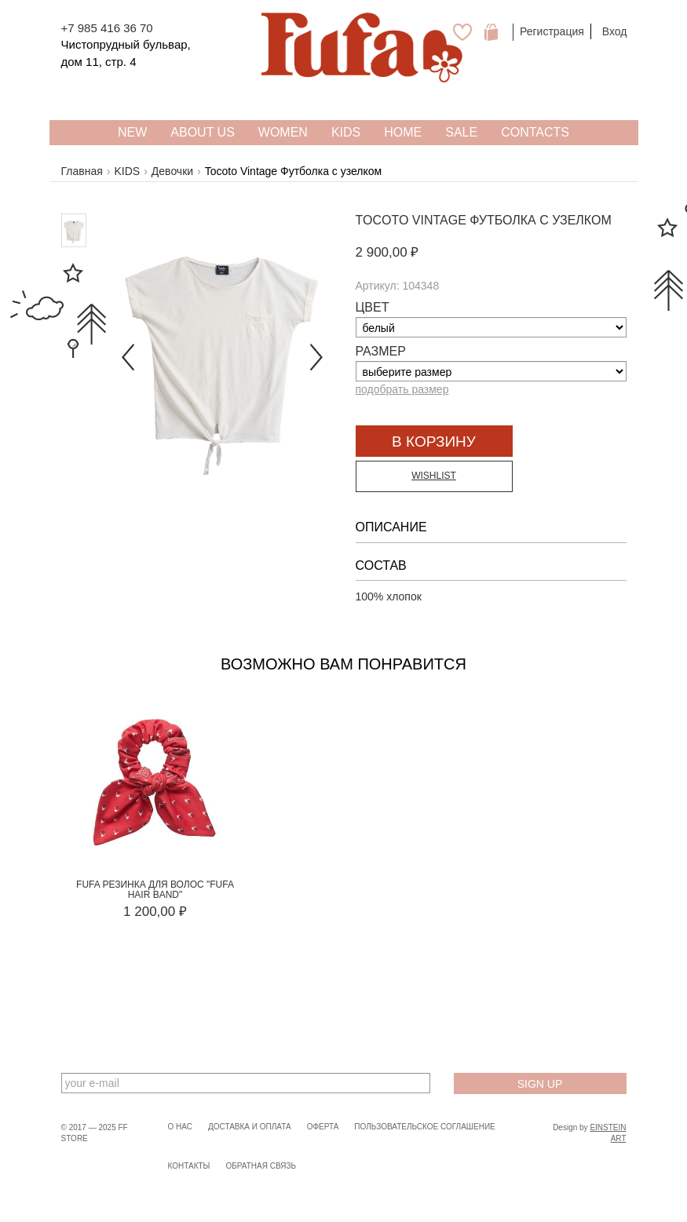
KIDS (127, 171)
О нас (180, 1126)
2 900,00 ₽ (387, 252)
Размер (381, 351)
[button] (126, 346)
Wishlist (433, 475)
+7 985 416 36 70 (107, 28)
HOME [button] (403, 132)
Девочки (172, 171)
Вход (614, 31)
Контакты (189, 1166)
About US (202, 132)
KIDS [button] (345, 132)
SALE (461, 132)
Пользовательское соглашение (424, 1126)
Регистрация (552, 31)
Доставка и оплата (249, 1126)
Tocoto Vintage (411, 220)
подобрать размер (402, 389)
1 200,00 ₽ (155, 911)
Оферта (323, 1126)
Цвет (372, 307)
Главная (82, 171)
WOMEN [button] (283, 132)
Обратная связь (260, 1166)
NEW (132, 132)
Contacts (535, 132)
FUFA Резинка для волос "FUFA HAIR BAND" (155, 889)
